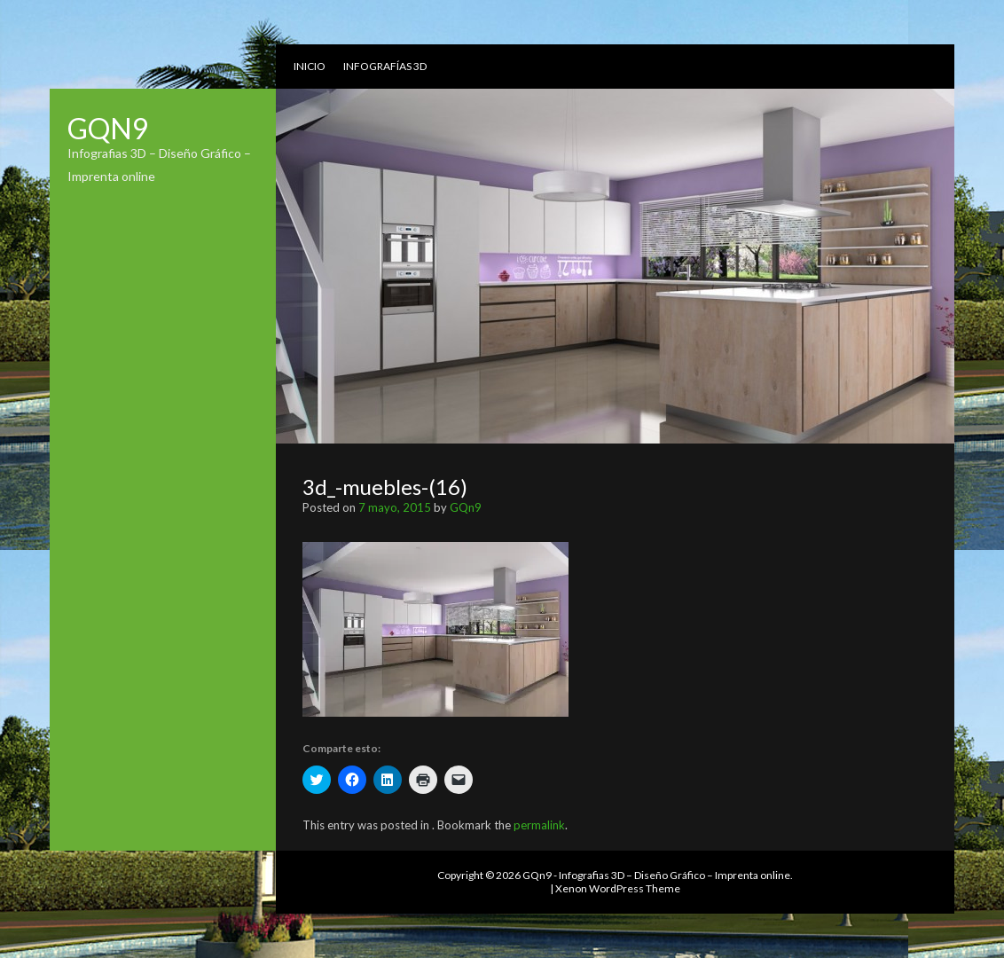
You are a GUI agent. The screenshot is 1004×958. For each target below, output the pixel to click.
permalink (539, 825)
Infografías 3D (385, 66)
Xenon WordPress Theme (617, 888)
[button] (435, 629)
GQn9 (108, 128)
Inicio (310, 66)
